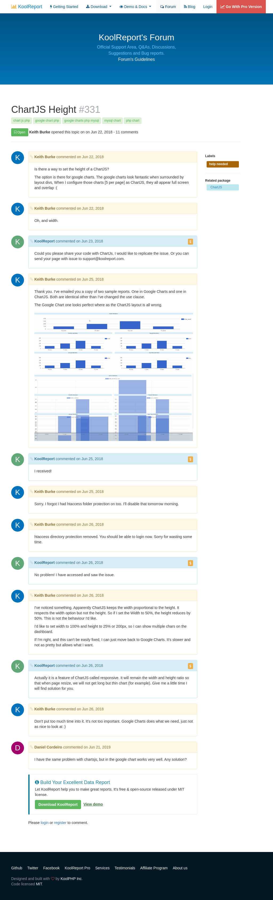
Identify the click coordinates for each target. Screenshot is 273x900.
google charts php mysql (81, 120)
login (45, 823)
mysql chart (112, 120)
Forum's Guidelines (136, 59)
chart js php (21, 120)
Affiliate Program (154, 868)
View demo (93, 804)
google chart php (47, 120)
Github (16, 868)
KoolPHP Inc (71, 879)
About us (180, 868)
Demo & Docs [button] (133, 7)
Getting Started (64, 7)
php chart (132, 120)
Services (102, 868)
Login (207, 7)
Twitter (32, 868)
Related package (218, 180)
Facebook (51, 868)
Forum (168, 7)
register (60, 823)
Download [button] (97, 7)
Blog (189, 7)
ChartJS (216, 187)
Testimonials (125, 868)
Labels (210, 156)
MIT (39, 884)
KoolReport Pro (77, 868)
